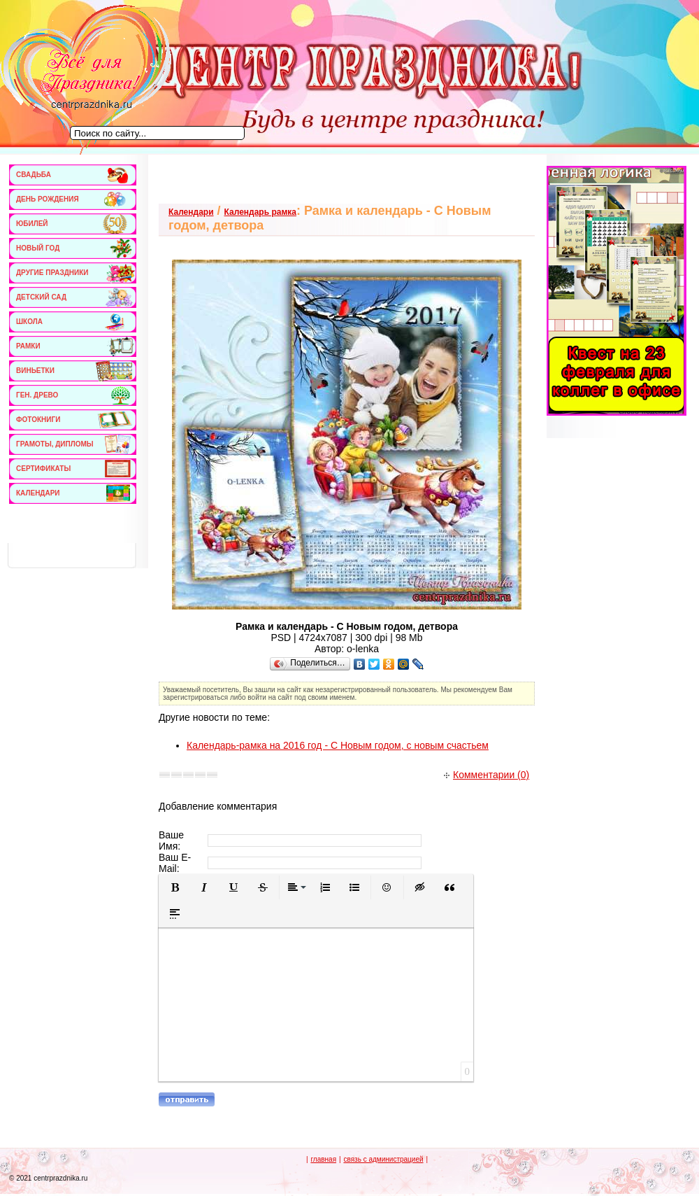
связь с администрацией (383, 1159)
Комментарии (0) (486, 774)
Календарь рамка (260, 212)
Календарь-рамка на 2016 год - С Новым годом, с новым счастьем (338, 745)
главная (323, 1159)
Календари (191, 212)
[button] (174, 887)
